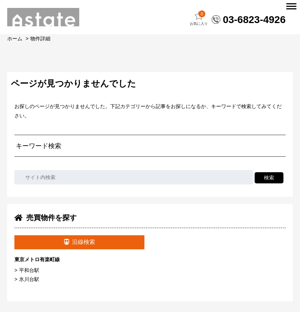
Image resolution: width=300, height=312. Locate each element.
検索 (269, 177)
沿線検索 (79, 242)
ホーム (14, 38)
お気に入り (199, 18)
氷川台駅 (29, 279)
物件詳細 (40, 38)
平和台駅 (29, 270)
